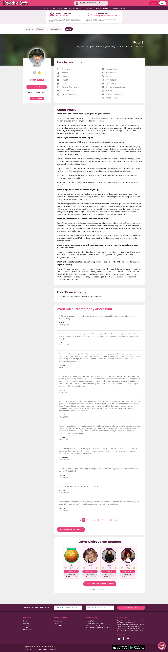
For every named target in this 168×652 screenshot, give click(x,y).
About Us (26, 623)
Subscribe (131, 607)
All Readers (40, 29)
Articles (99, 8)
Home (27, 29)
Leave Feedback (37, 98)
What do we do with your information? (99, 627)
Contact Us (58, 621)
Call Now (36, 87)
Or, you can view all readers (99, 589)
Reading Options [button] (75, 8)
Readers (26, 625)
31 (115, 520)
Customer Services (118, 8)
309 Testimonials (36, 92)
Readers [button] (46, 8)
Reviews (106, 8)
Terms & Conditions (93, 625)
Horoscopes (27, 629)
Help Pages (58, 625)
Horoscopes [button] (89, 8)
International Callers (41, 649)
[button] (162, 646)
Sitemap (53, 649)
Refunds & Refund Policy (94, 623)
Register (154, 3)
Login (162, 3)
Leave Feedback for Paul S (71, 529)
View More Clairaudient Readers (100, 583)
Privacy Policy (90, 621)
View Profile (71, 574)
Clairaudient (55, 29)
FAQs (56, 623)
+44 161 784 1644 (62, 15)
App (65, 8)
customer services (123, 628)
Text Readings (57, 8)
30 (111, 520)
